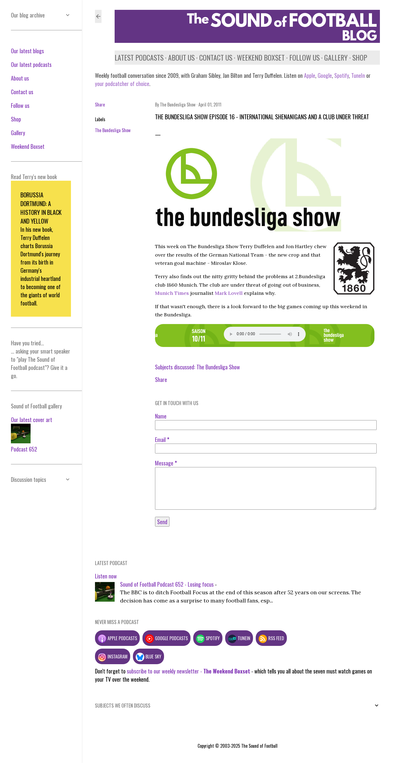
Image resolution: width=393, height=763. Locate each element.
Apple (309, 75)
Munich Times (172, 293)
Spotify (341, 75)
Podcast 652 (24, 449)
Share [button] (100, 104)
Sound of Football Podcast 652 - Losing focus (167, 584)
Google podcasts (166, 638)
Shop (359, 57)
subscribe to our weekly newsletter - (188, 671)
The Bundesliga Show (112, 130)
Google (324, 75)
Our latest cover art (31, 419)
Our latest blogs (27, 51)
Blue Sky (148, 656)
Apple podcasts (117, 638)
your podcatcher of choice (122, 83)
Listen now (106, 576)
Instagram (112, 656)
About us (181, 57)
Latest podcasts (139, 57)
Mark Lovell (229, 293)
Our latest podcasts (31, 64)
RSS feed (271, 638)
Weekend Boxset (261, 57)
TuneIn (358, 75)
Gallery (336, 57)
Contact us (215, 57)
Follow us (304, 57)
